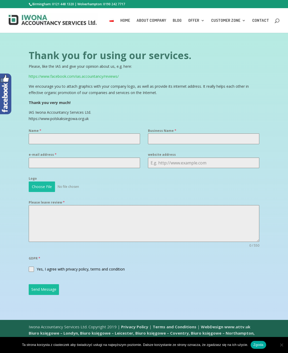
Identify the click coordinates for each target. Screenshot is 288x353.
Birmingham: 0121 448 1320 (53, 4)
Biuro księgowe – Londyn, (54, 333)
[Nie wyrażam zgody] (281, 344)
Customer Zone (225, 21)
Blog (177, 21)
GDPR (34, 258)
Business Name (162, 130)
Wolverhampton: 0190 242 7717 (101, 4)
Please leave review (47, 202)
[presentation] (188, 266)
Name (35, 130)
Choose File (42, 186)
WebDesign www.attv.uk (225, 326)
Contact (260, 21)
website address (162, 154)
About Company (151, 21)
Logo (33, 178)
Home (125, 21)
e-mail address (43, 154)
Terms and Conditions (174, 326)
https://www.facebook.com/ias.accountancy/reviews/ (74, 76)
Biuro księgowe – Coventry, (162, 333)
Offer (193, 21)
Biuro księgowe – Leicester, (107, 333)
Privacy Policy (134, 326)
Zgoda (258, 345)
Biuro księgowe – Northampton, (223, 333)
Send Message (43, 289)
